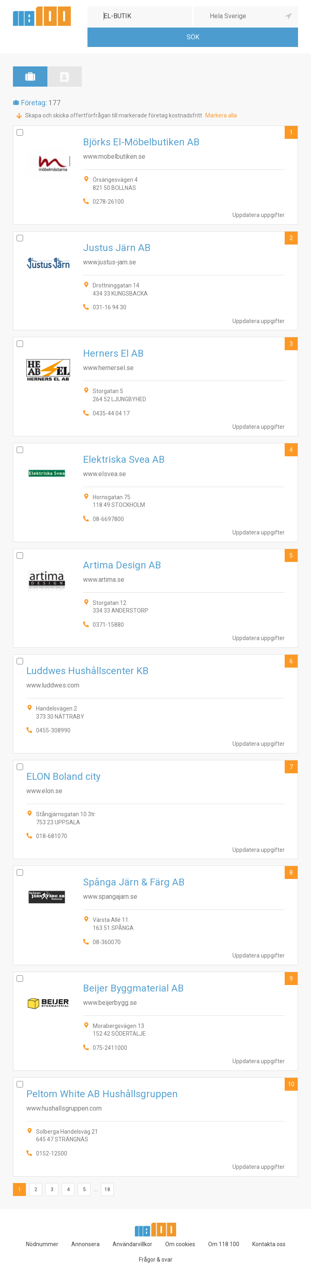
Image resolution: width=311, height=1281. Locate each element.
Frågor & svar (156, 1259)
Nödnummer (42, 1244)
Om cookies (180, 1244)
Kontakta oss (268, 1244)
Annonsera (85, 1244)
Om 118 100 (223, 1244)
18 (107, 1189)
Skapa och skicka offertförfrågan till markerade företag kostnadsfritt (113, 115)
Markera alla (221, 115)
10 (291, 1084)
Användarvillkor (132, 1244)
